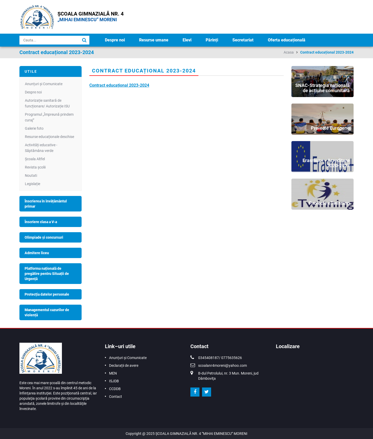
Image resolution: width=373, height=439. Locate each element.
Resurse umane (153, 40)
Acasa (289, 52)
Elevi (187, 40)
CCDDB (115, 389)
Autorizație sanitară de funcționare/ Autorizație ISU (47, 103)
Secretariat (243, 40)
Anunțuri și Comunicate (43, 84)
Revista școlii (35, 167)
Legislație (32, 184)
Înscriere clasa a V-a (41, 222)
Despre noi (115, 40)
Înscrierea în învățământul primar (46, 203)
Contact (115, 396)
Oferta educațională (286, 40)
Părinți (212, 40)
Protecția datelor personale (47, 294)
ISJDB (114, 381)
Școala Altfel (35, 159)
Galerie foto (34, 128)
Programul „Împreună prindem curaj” (49, 117)
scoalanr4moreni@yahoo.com (222, 365)
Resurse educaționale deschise (49, 137)
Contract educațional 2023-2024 (327, 52)
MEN (113, 373)
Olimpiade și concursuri (44, 237)
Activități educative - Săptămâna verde (41, 148)
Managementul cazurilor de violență (47, 312)
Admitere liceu (37, 253)
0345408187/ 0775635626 (220, 358)
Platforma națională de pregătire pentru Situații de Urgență (47, 273)
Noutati (31, 175)
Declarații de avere (123, 365)
